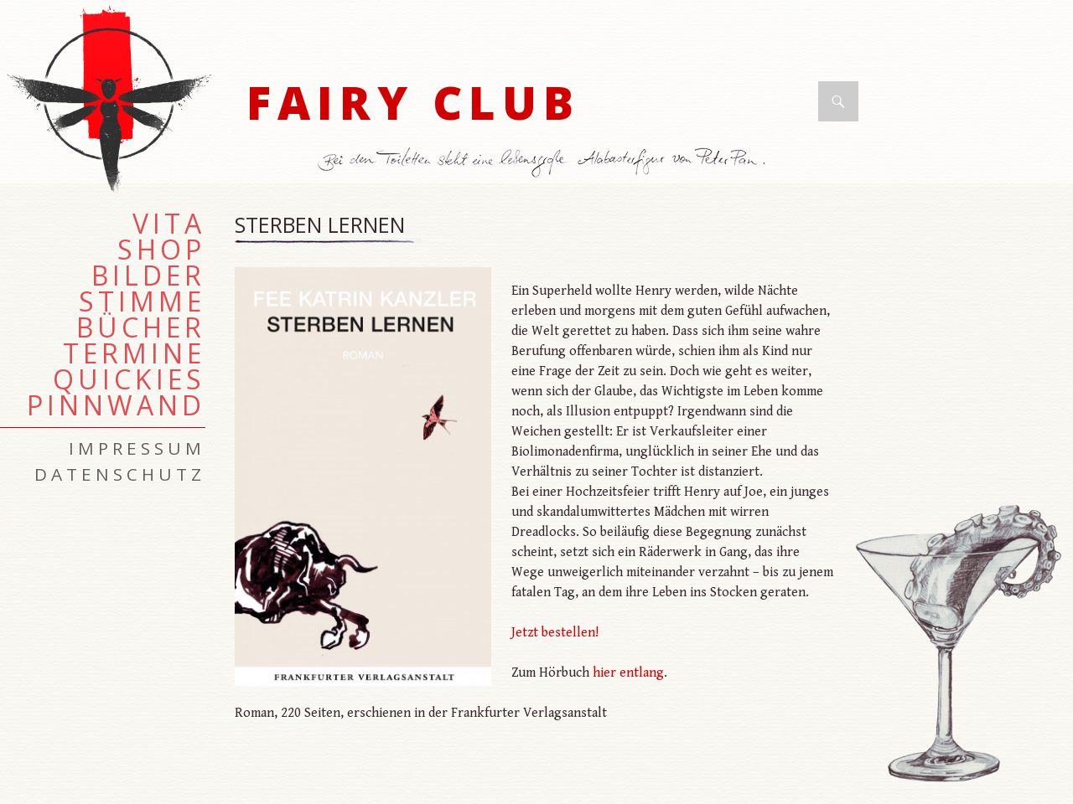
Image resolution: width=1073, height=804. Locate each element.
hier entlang (628, 673)
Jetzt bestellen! (555, 633)
